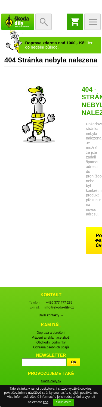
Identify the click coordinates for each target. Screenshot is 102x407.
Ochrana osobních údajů (51, 347)
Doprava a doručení (51, 333)
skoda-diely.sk (51, 381)
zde (45, 402)
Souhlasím (64, 402)
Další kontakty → (51, 315)
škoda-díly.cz (17, 22)
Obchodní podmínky (51, 342)
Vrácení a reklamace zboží (51, 337)
